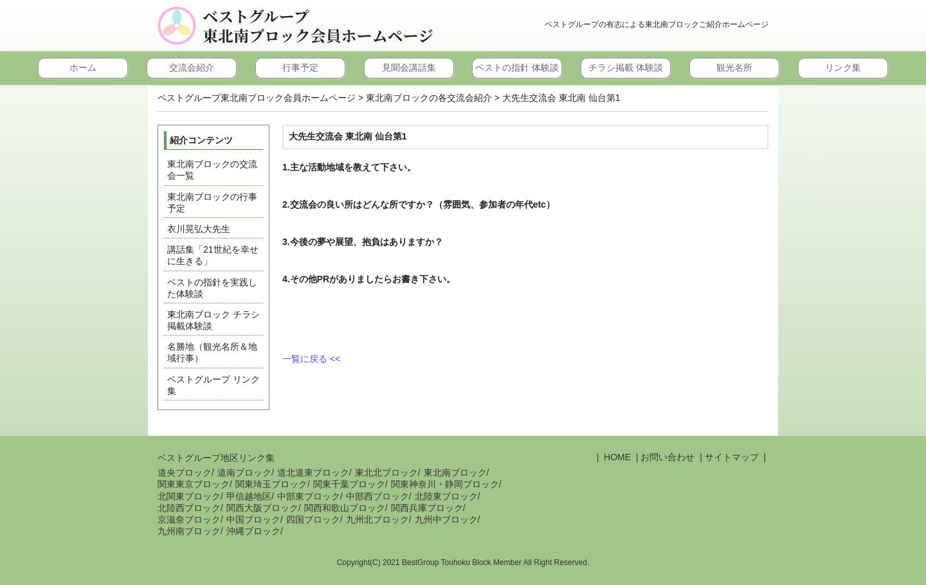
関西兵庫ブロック (427, 508)
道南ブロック (244, 472)
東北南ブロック (455, 472)
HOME (616, 457)
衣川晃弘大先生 (198, 229)
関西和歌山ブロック (344, 508)
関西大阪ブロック (262, 508)
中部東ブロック (308, 496)
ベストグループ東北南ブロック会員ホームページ (318, 25)
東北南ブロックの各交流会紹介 (429, 98)
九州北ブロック (377, 519)
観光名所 (734, 67)
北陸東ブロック (446, 496)
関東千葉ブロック (349, 484)
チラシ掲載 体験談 (625, 67)
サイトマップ (732, 457)
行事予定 (300, 67)
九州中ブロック (446, 519)
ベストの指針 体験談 (517, 67)
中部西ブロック (377, 496)
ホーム (82, 67)
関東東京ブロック (194, 484)
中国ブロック (253, 519)
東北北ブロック (386, 472)
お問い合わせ (667, 457)
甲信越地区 (248, 496)
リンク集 (843, 67)
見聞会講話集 (409, 67)
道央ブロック (185, 472)
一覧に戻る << (311, 359)
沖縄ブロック (253, 531)
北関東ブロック (189, 496)
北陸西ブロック (189, 508)
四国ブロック (313, 519)
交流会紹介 (191, 67)
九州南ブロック (189, 531)
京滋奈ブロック (189, 519)
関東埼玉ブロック (271, 484)
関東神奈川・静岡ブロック (445, 484)
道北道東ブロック (313, 472)
